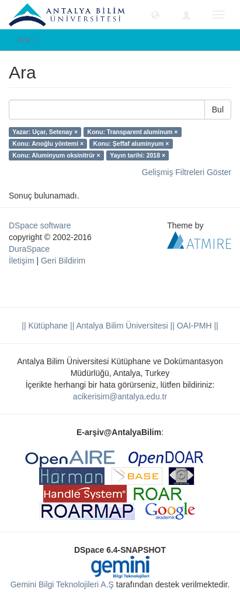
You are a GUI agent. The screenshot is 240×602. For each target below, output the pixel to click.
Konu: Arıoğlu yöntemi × (48, 143)
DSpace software (40, 225)
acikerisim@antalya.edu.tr (120, 396)
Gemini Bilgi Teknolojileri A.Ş (62, 584)
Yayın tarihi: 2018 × (137, 155)
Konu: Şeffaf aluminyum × (131, 143)
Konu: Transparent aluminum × (133, 131)
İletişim (21, 260)
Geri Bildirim (63, 260)
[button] (155, 15)
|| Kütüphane (45, 325)
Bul (218, 109)
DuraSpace (29, 249)
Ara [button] (28, 40)
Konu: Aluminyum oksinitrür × (56, 155)
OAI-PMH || (196, 325)
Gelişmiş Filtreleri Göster (186, 172)
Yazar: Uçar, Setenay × (45, 131)
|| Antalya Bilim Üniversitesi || (121, 325)
